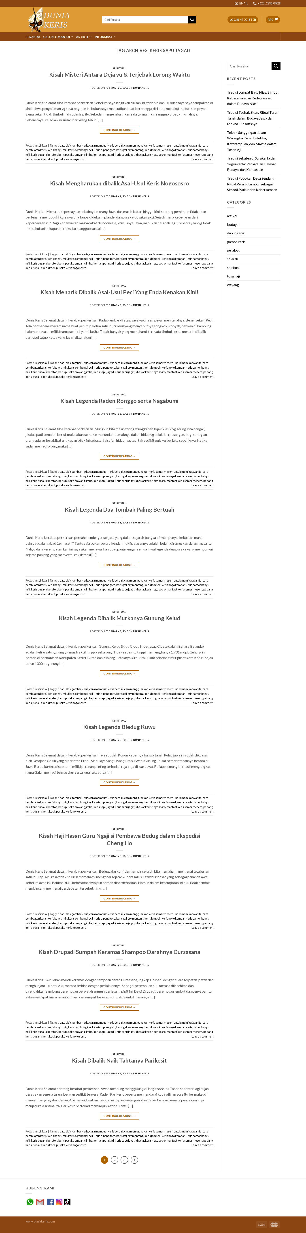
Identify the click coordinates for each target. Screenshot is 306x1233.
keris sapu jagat (124, 154)
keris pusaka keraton (44, 154)
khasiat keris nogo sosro (151, 154)
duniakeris (141, 87)
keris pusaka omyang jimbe (75, 154)
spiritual (119, 68)
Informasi (105, 37)
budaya (232, 224)
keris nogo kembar (173, 150)
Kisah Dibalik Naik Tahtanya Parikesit (119, 1060)
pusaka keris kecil (44, 159)
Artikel (83, 37)
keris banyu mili (57, 150)
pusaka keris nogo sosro (71, 159)
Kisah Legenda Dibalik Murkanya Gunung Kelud (119, 618)
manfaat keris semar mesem (184, 154)
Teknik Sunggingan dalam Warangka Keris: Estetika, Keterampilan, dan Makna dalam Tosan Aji (251, 141)
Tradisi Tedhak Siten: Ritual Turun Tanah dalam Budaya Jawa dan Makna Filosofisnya (252, 118)
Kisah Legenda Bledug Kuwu (119, 726)
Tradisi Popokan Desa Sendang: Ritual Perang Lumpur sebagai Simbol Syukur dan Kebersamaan (252, 184)
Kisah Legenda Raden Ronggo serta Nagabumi (119, 400)
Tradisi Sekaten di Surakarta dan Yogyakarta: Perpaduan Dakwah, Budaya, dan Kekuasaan (252, 164)
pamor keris (236, 241)
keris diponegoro (104, 150)
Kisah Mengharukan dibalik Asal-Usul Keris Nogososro (119, 183)
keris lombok (152, 150)
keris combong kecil (80, 150)
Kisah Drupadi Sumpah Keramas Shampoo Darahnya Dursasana (119, 951)
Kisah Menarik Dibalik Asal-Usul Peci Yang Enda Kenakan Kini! (119, 292)
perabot (233, 250)
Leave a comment (202, 159)
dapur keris (235, 233)
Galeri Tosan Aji (58, 37)
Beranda (33, 37)
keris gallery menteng (129, 150)
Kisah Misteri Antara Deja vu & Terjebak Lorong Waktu (119, 74)
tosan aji (233, 276)
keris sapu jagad (104, 154)
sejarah (232, 259)
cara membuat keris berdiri (106, 145)
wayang (233, 285)
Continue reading (119, 130)
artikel (232, 216)
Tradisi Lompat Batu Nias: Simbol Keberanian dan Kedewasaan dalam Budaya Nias (252, 98)
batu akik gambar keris (74, 145)
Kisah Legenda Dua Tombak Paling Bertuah (119, 509)
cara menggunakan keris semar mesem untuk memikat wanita (163, 145)
